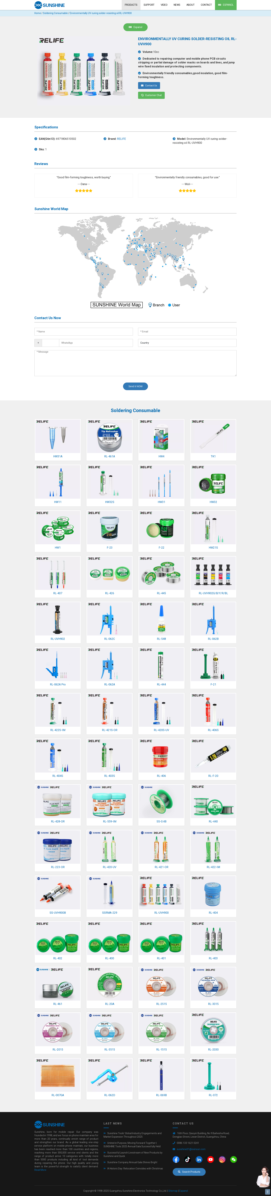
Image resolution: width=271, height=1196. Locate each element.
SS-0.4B (161, 821)
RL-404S (57, 776)
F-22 (161, 547)
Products (131, 4)
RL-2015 (58, 1049)
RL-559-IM (109, 821)
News (177, 4)
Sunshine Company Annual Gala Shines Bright (132, 1162)
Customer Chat (151, 95)
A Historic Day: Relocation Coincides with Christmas (135, 1168)
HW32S (109, 502)
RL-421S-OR (109, 730)
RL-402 (57, 958)
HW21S (213, 547)
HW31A (57, 456)
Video (164, 4)
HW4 (161, 456)
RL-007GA (58, 1095)
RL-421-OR (161, 867)
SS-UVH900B (58, 912)
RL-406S (213, 730)
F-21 (213, 684)
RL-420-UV (109, 867)
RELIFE (121, 138)
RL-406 (161, 776)
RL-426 (109, 593)
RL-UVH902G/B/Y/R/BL (213, 593)
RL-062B (213, 639)
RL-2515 (161, 1004)
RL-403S (109, 776)
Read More (40, 1170)
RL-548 (161, 639)
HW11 (58, 502)
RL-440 (213, 821)
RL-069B (161, 1095)
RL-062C (109, 639)
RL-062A (109, 684)
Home (37, 13)
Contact (206, 4)
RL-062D (109, 1095)
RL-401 (161, 958)
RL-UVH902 (58, 639)
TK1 (213, 456)
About (190, 4)
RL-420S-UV (161, 730)
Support (149, 4)
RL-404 (213, 912)
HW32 (213, 502)
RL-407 (57, 593)
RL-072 (213, 1095)
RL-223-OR (58, 867)
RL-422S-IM (57, 730)
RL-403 (213, 958)
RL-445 (161, 593)
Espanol (225, 4)
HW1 (58, 547)
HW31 (161, 502)
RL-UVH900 (161, 912)
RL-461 (57, 1004)
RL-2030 (213, 1049)
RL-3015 (213, 1004)
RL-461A (109, 456)
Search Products (189, 1171)
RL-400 (109, 958)
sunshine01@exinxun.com (191, 1149)
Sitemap (173, 1190)
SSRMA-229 (109, 912)
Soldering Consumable (55, 13)
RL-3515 (109, 1049)
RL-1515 (161, 1049)
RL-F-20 (213, 776)
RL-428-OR (58, 821)
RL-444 (161, 684)
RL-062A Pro (58, 684)
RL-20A (109, 1004)
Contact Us (149, 85)
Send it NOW (135, 386)
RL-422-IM (213, 867)
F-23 (110, 547)
